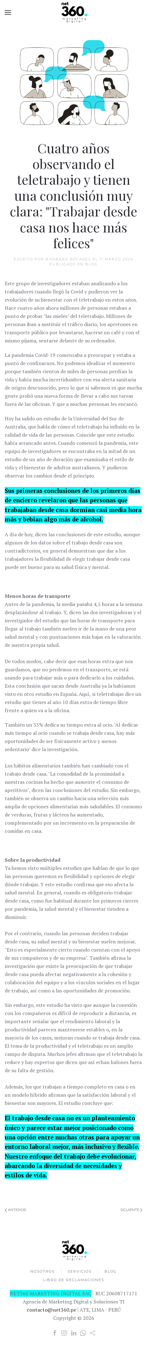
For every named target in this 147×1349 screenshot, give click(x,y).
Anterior (15, 1210)
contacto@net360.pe (50, 1309)
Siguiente (131, 1210)
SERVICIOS (80, 1272)
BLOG (111, 1272)
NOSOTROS (42, 1272)
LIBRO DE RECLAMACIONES (73, 1281)
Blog (91, 264)
